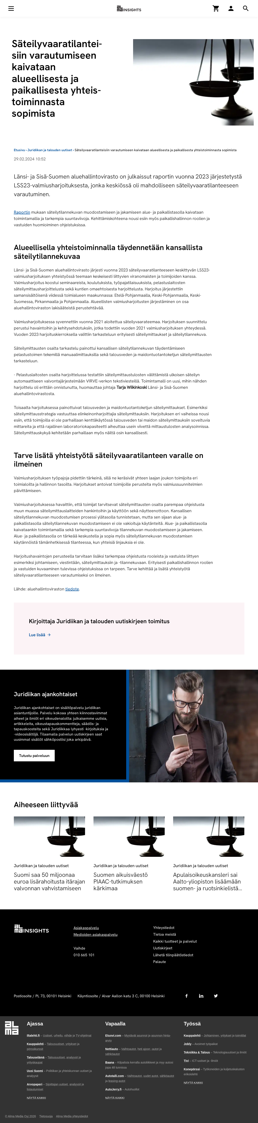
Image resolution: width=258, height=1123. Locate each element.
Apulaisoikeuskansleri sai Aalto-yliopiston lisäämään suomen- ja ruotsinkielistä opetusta (207, 885)
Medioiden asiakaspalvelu (96, 934)
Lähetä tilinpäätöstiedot (173, 954)
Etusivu (19, 150)
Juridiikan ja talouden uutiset (49, 150)
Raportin (22, 212)
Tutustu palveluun (34, 755)
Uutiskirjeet (162, 948)
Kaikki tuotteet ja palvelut (175, 941)
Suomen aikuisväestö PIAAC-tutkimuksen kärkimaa (120, 881)
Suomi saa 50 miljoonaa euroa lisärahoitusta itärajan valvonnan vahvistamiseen (49, 881)
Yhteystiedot (163, 927)
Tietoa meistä (164, 934)
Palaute (159, 961)
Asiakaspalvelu (86, 927)
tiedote (72, 589)
